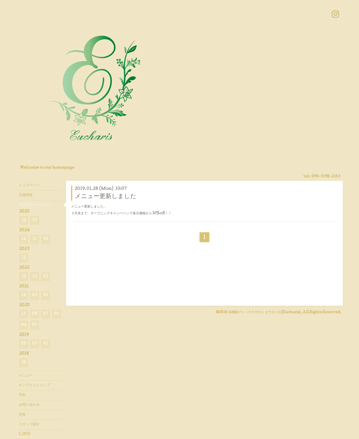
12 (23, 220)
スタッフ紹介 (29, 425)
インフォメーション (34, 205)
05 (56, 314)
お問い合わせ (29, 405)
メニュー (26, 376)
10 (34, 220)
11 (34, 239)
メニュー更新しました (105, 196)
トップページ (29, 186)
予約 (22, 395)
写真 (22, 415)
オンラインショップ (34, 385)
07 (45, 314)
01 (45, 295)
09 (34, 314)
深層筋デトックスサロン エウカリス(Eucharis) (265, 312)
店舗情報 (26, 195)
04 (24, 325)
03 (45, 276)
